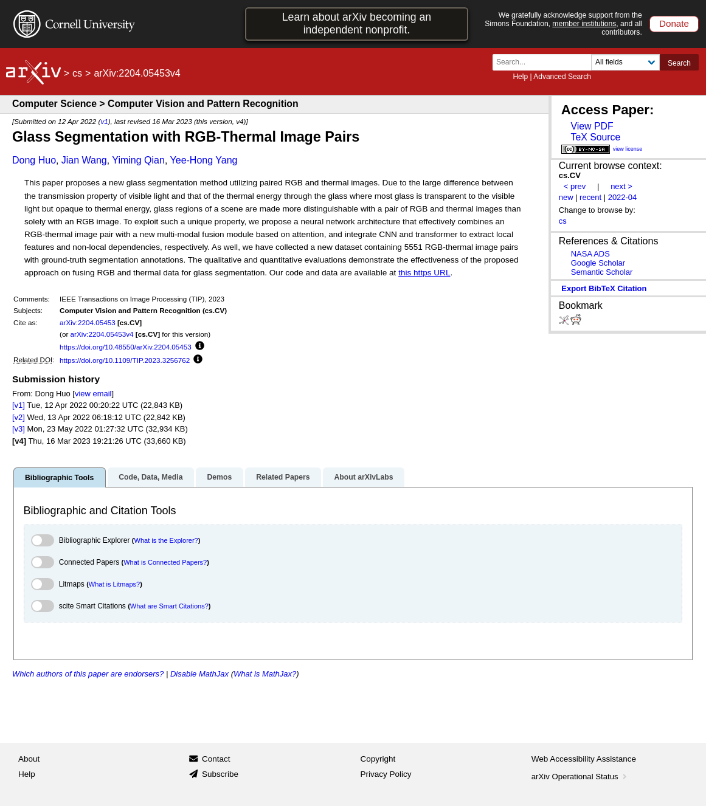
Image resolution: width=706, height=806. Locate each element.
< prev (575, 186)
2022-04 (622, 197)
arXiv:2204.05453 (88, 322)
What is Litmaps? (114, 584)
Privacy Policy (386, 774)
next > (621, 186)
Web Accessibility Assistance (583, 758)
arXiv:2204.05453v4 (102, 334)
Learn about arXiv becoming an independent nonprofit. (356, 23)
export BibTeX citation (603, 288)
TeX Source (595, 137)
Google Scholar (598, 262)
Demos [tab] (219, 477)
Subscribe (220, 774)
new (566, 197)
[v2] (18, 417)
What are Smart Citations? (169, 606)
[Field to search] (625, 62)
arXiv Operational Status (580, 776)
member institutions (584, 23)
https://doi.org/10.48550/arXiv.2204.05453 (126, 347)
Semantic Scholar (602, 272)
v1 (104, 121)
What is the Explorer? (166, 540)
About (29, 758)
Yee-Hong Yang (204, 160)
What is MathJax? (265, 673)
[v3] (18, 428)
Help (520, 76)
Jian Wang (84, 160)
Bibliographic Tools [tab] (59, 478)
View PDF (591, 126)
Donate (674, 23)
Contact (216, 758)
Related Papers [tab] (283, 477)
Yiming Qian (138, 160)
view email (93, 393)
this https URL (424, 272)
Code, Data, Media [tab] (150, 477)
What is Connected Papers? (165, 562)
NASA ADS (590, 253)
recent (590, 197)
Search (679, 63)
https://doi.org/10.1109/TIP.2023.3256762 (125, 360)
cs (77, 73)
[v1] (18, 405)
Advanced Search (562, 76)
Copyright (378, 758)
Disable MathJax (199, 673)
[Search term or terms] (545, 62)
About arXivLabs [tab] (363, 477)
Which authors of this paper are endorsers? (88, 673)
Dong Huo (34, 160)
